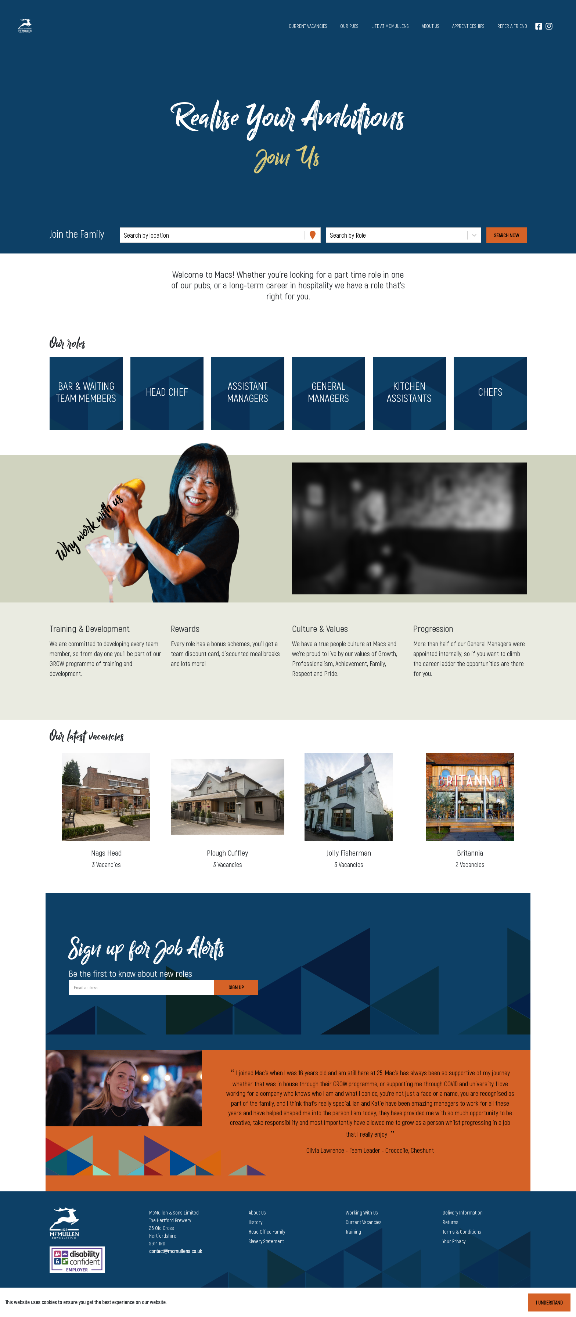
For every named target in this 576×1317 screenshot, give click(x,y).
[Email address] (141, 987)
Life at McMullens (390, 26)
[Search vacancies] (506, 235)
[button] (86, 393)
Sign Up (236, 987)
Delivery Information (463, 1212)
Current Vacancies (364, 1222)
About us (430, 26)
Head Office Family (267, 1231)
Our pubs (349, 26)
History (255, 1222)
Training (353, 1231)
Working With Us (362, 1212)
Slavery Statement (266, 1241)
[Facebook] (539, 26)
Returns (450, 1222)
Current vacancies (308, 26)
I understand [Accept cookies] (549, 1302)
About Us (257, 1212)
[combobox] (124, 235)
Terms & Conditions (462, 1231)
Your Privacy (454, 1241)
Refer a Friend (512, 26)
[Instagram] (549, 26)
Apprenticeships (468, 26)
